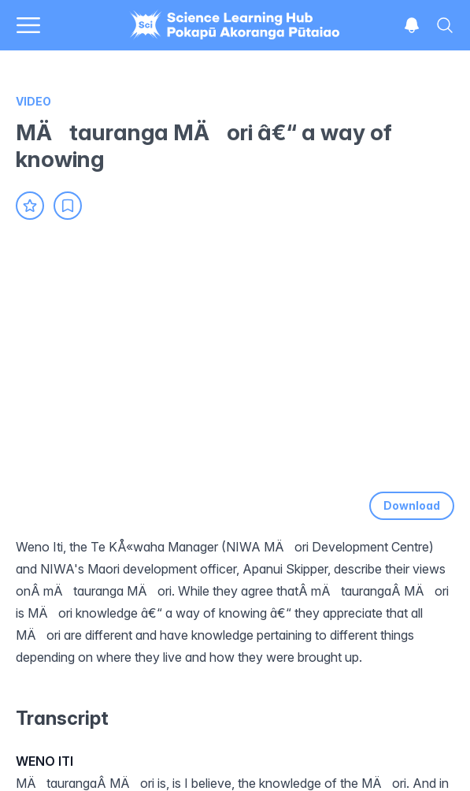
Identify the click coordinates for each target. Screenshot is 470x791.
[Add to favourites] (30, 205)
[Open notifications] (411, 25)
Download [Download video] (411, 505)
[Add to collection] (68, 205)
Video (33, 101)
